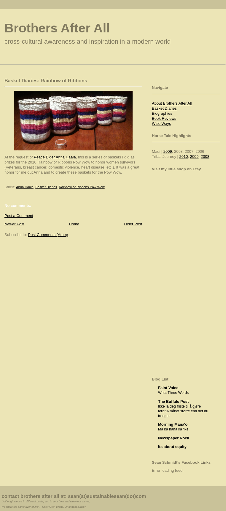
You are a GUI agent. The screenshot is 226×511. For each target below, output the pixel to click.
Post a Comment (18, 215)
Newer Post (14, 224)
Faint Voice (168, 388)
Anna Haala (25, 187)
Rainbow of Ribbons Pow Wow (81, 187)
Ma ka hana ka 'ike (173, 429)
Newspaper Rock (173, 438)
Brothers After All (57, 28)
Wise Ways (161, 123)
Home (74, 224)
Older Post (133, 224)
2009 (167, 151)
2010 (183, 156)
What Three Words (173, 393)
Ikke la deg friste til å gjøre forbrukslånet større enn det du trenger (183, 411)
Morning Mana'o (172, 424)
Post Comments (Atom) (48, 234)
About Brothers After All (172, 103)
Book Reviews (164, 118)
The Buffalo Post (173, 401)
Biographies (162, 113)
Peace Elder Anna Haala (55, 157)
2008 (205, 156)
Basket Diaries (46, 187)
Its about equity (172, 446)
